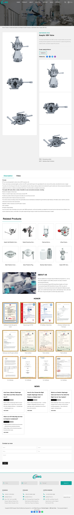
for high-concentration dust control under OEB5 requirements (20, 209)
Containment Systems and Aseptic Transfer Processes (20, 27)
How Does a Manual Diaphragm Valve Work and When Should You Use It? (13, 395)
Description (8, 176)
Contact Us (43, 52)
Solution (37, 2)
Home (18, 2)
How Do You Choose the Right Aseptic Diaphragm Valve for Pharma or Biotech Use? (35, 395)
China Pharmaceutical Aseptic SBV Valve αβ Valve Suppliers (51, 284)
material (39, 186)
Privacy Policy (37, 510)
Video (19, 176)
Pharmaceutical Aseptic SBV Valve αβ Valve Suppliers (63, 508)
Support (45, 2)
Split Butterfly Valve (35, 27)
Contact (57, 2)
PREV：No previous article (45, 159)
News (51, 2)
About (31, 2)
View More (6, 410)
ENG (71, 2)
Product (24, 2)
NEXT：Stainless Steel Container (46, 161)
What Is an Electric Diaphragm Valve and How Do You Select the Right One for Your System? (60, 395)
